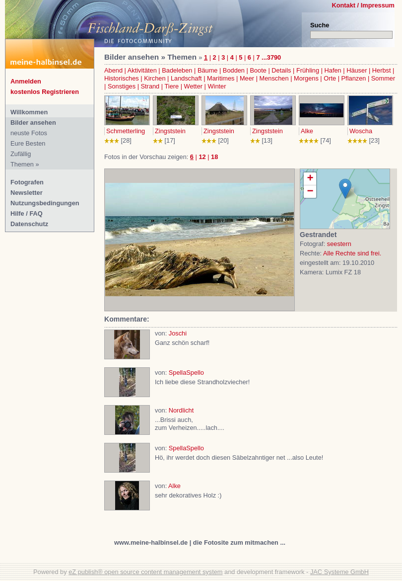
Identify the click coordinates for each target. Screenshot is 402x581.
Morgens (306, 78)
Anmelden (25, 81)
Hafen (333, 70)
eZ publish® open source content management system (145, 572)
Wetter (193, 86)
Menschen (274, 78)
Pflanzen (353, 78)
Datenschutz (29, 224)
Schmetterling (125, 131)
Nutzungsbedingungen (44, 203)
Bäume (208, 70)
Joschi (178, 333)
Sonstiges (121, 86)
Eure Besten (27, 143)
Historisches (121, 78)
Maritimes (220, 78)
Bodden (234, 70)
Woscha (360, 131)
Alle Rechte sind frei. (352, 253)
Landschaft (186, 78)
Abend (113, 70)
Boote (258, 70)
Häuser (356, 70)
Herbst (381, 70)
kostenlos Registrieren (44, 91)
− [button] (310, 191)
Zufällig (20, 154)
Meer (247, 78)
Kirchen (154, 78)
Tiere (171, 86)
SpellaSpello (186, 372)
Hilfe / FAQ (26, 213)
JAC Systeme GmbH (339, 572)
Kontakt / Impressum (363, 5)
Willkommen (29, 112)
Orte (330, 78)
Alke (307, 131)
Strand (150, 86)
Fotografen (27, 182)
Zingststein (170, 131)
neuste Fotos (28, 133)
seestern (339, 244)
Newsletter (26, 192)
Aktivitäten (142, 70)
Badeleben (177, 70)
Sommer (383, 78)
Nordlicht (181, 410)
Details (281, 70)
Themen (22, 164)
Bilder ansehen (33, 122)
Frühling (307, 70)
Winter (217, 86)
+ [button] (310, 178)
